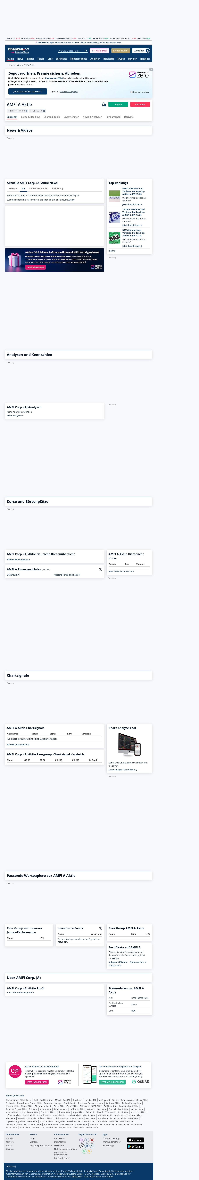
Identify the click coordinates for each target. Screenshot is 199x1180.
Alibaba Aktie (122, 1124)
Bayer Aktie (72, 1106)
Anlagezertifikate (118, 962)
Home (10, 65)
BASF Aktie (96, 1106)
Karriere (10, 1142)
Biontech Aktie (48, 1112)
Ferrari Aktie (29, 1115)
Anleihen (95, 59)
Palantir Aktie (76, 1118)
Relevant (13, 188)
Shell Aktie (78, 1127)
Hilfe (32, 1138)
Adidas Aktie (81, 1124)
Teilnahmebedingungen (69, 92)
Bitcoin (95, 38)
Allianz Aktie (45, 1109)
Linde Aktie (136, 1124)
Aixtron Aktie (38, 1127)
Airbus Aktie (120, 1118)
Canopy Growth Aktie (16, 1124)
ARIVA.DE (76, 1176)
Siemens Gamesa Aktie (123, 1100)
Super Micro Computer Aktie (128, 1115)
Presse (9, 1146)
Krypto (121, 59)
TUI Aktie (33, 1109)
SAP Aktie (90, 1112)
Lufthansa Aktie (77, 1109)
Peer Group (58, 188)
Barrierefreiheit (61, 1158)
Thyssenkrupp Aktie (15, 1121)
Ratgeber (145, 59)
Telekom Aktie (74, 1115)
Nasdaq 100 (90, 1100)
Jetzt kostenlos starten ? (28, 91)
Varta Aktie (101, 1121)
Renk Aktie (123, 1112)
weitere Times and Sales (67, 575)
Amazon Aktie (12, 1106)
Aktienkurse (26, 1100)
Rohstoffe (108, 59)
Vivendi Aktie (89, 1115)
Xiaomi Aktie (88, 1121)
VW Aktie (91, 1109)
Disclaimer (59, 1146)
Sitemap (10, 1149)
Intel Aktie (109, 1124)
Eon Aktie (113, 1121)
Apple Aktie (78, 1112)
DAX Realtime (46, 1100)
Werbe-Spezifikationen (41, 1146)
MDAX (58, 1100)
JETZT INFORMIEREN (37, 1082)
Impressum (59, 1138)
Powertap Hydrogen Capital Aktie (60, 1103)
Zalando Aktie (34, 1124)
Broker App (108, 1146)
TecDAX (66, 1100)
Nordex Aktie (96, 1124)
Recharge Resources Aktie (90, 1103)
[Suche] (86, 51)
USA (133, 1010)
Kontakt (9, 1138)
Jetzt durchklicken (132, 204)
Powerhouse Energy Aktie (29, 1103)
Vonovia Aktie (126, 1121)
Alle (23, 188)
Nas (79, 38)
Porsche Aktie (46, 1121)
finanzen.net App (111, 1138)
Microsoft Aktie (13, 1112)
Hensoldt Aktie (44, 1115)
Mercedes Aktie (138, 1112)
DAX (8, 38)
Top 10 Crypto (61, 38)
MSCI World (40, 38)
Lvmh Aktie (51, 1127)
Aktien (10, 59)
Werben (34, 1142)
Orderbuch (13, 575)
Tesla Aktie (59, 1106)
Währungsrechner (112, 1142)
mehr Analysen (15, 415)
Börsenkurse (12, 1100)
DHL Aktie (84, 1106)
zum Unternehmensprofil (20, 992)
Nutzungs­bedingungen (65, 1149)
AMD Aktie (90, 1118)
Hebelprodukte (78, 59)
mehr (112, 250)
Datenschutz (60, 1142)
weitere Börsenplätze (18, 559)
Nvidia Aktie (27, 1106)
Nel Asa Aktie (137, 1109)
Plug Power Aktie (30, 1112)
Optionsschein (138, 962)
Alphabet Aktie (105, 1118)
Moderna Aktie (105, 1115)
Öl (126, 38)
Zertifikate (61, 59)
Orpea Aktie (142, 1100)
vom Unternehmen (38, 188)
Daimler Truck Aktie (106, 1112)
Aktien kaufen (92, 1127)
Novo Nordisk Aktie (27, 1118)
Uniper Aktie (65, 1127)
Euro (112, 38)
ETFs (50, 59)
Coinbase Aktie (61, 1118)
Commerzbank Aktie (129, 1106)
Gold (139, 38)
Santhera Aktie (113, 1103)
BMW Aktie (133, 1118)
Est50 (23, 38)
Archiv (71, 199)
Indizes (30, 59)
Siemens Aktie (60, 1109)
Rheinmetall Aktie (43, 1106)
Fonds (41, 59)
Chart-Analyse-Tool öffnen (123, 769)
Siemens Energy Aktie (16, 1109)
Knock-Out (115, 965)
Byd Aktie (101, 1109)
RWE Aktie (10, 1118)
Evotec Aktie (11, 1127)
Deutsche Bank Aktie (118, 1109)
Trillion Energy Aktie (131, 1103)
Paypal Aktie (59, 1115)
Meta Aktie (32, 1121)
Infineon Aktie (45, 1118)
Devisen (132, 59)
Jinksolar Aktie (64, 1112)
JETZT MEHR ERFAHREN (112, 1082)
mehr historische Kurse (121, 571)
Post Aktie (10, 1103)
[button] (99, 50)
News (20, 59)
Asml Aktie (24, 1127)
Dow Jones (78, 1100)
